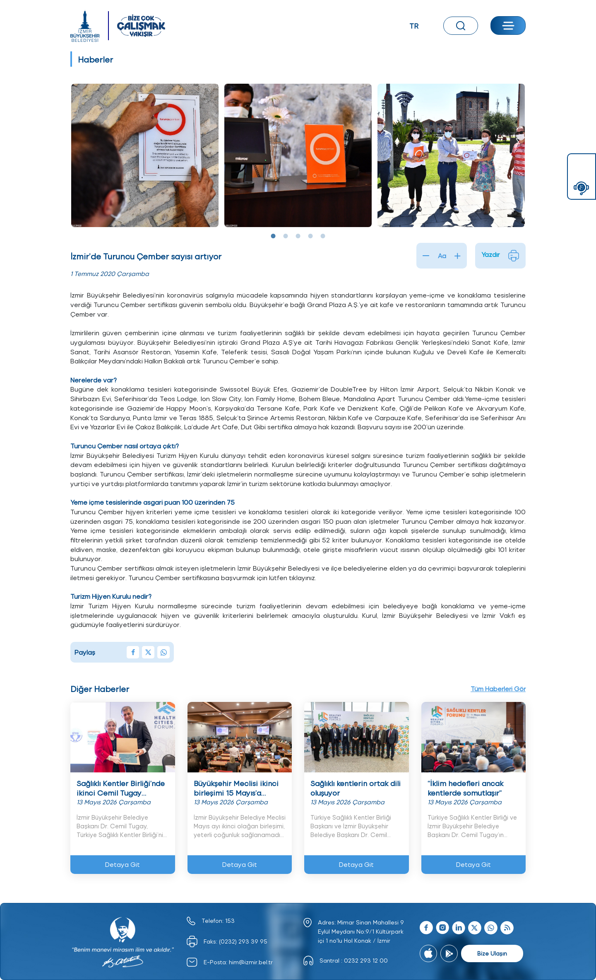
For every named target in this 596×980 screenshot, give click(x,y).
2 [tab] (285, 236)
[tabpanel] (144, 155)
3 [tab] (298, 236)
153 (230, 920)
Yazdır (500, 255)
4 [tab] (310, 236)
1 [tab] (273, 236)
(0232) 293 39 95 (243, 941)
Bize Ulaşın (492, 953)
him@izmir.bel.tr (251, 962)
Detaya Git (122, 864)
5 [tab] (323, 236)
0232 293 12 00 (366, 960)
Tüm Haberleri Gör (497, 688)
